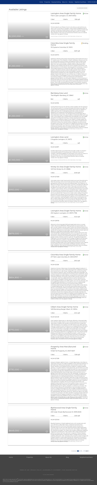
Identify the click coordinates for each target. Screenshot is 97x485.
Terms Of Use (24, 469)
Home (41, 2)
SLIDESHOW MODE (82, 8)
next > (87, 451)
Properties (47, 2)
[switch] (47, 37)
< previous (74, 451)
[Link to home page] (2, 2)
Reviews (71, 2)
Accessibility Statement (52, 469)
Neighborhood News (80, 2)
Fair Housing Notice (69, 469)
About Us (64, 2)
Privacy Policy (36, 469)
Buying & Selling (56, 2)
